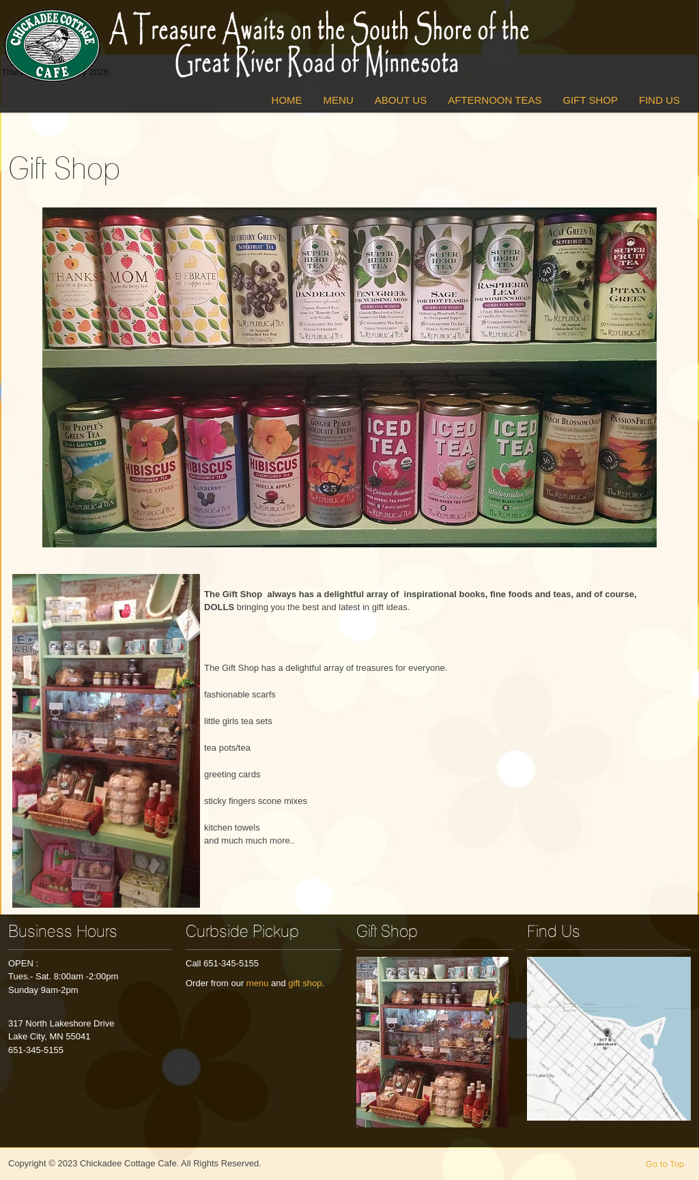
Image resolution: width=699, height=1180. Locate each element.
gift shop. (306, 983)
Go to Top (665, 1164)
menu (257, 983)
